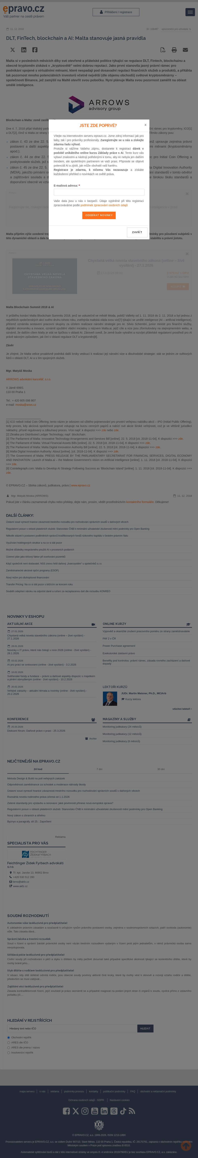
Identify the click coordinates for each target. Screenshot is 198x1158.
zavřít (137, 232)
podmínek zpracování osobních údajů (104, 205)
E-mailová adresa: (67, 185)
